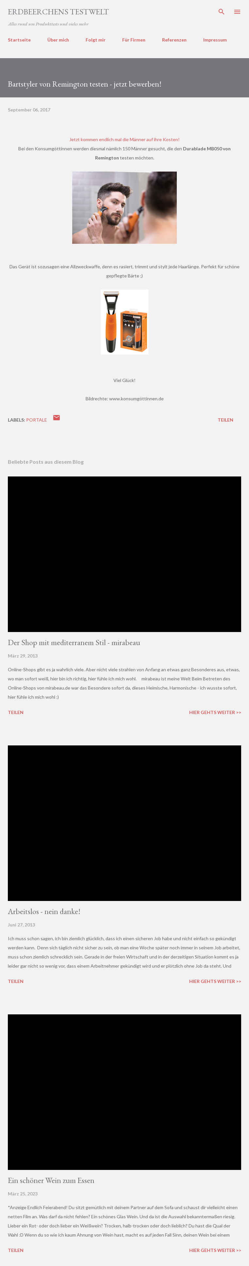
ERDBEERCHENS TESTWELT (58, 12)
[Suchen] (221, 12)
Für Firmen (133, 39)
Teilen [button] (225, 420)
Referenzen (174, 39)
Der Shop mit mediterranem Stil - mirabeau (74, 642)
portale (36, 420)
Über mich (58, 39)
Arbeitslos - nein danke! (44, 911)
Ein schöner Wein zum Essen (51, 1180)
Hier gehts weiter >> (215, 712)
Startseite (19, 39)
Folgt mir (96, 39)
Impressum (215, 39)
